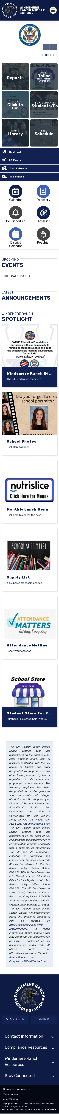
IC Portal (16, 160)
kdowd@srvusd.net (28, 901)
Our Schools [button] (18, 169)
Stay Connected (20, 1076)
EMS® (40, 1110)
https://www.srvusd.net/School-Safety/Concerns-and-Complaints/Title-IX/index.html (28, 957)
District (15, 152)
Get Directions (15, 1020)
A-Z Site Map (10, 1099)
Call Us (44, 1020)
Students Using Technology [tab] (49, 55)
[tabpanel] (29, 36)
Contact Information (24, 1036)
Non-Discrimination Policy (16, 1090)
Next (53, 47)
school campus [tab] (43, 55)
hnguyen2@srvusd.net (36, 824)
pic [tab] (52, 55)
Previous (46, 47)
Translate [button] (16, 177)
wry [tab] (55, 55)
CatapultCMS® (29, 1110)
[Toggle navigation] (53, 10)
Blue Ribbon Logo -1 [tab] (46, 55)
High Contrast (11, 1094)
